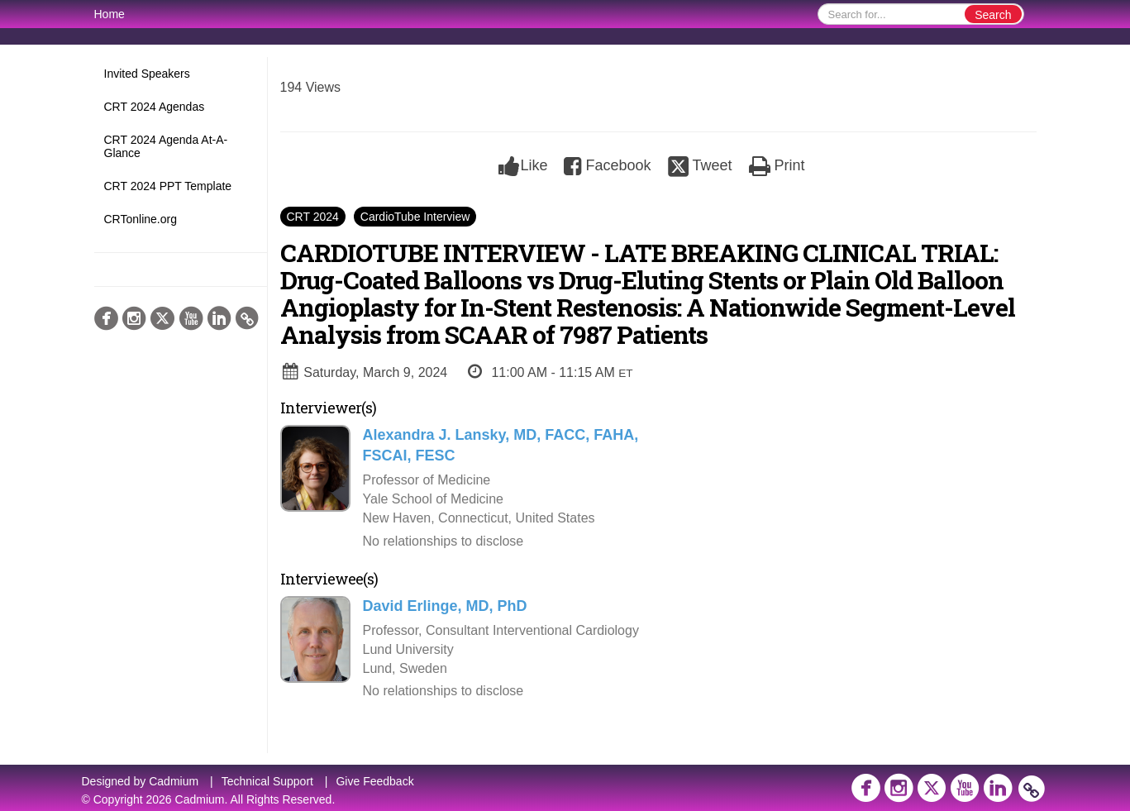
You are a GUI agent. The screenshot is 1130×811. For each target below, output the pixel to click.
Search (993, 14)
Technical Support (267, 781)
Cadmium (173, 781)
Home (109, 14)
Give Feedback (374, 781)
